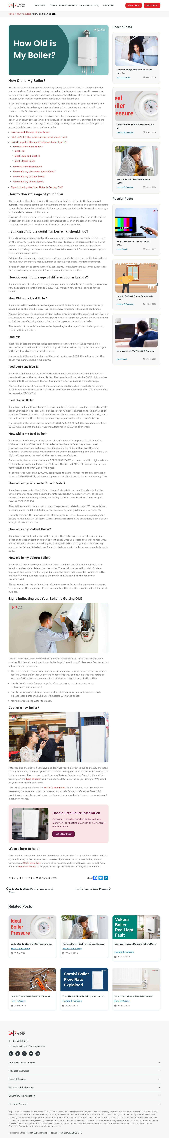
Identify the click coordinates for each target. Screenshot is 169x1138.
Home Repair (122, 246)
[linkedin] (37, 1049)
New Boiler (40, 5)
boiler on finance (27, 866)
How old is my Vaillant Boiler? (29, 176)
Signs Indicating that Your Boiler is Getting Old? (37, 187)
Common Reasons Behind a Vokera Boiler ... (136, 943)
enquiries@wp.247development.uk (27, 1041)
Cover (52, 5)
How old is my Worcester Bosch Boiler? (34, 171)
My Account (133, 5)
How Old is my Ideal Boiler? (28, 146)
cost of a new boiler (54, 787)
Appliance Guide (123, 77)
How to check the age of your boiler (30, 132)
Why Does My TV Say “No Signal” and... (136, 241)
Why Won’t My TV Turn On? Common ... (136, 347)
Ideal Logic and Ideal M (27, 155)
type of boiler (33, 778)
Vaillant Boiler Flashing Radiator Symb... (83, 943)
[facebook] (17, 1049)
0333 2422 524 (32, 862)
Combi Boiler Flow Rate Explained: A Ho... (83, 991)
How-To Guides (23, 14)
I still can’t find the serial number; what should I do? (39, 137)
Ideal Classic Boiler (25, 160)
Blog (97, 5)
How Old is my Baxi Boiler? (27, 166)
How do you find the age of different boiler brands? (39, 142)
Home (11, 14)
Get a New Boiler (63, 833)
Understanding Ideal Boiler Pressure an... (31, 943)
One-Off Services (67, 5)
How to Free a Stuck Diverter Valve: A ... (31, 991)
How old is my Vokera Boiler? (28, 181)
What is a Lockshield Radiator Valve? (133, 991)
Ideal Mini (20, 150)
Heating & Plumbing (125, 132)
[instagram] (11, 1049)
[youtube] (30, 1049)
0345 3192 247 (152, 5)
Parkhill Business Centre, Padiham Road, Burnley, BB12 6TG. (54, 1128)
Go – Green (85, 5)
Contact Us (108, 5)
